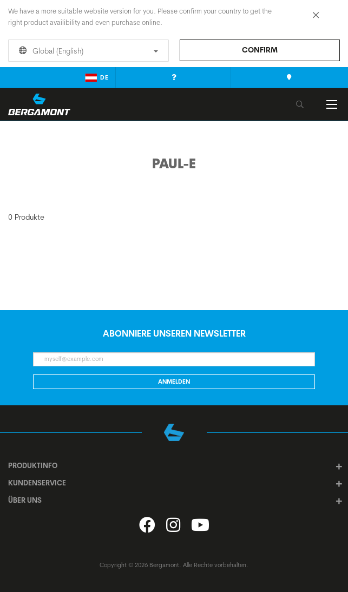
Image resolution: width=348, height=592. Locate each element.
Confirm (260, 50)
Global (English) (86, 51)
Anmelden (174, 381)
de (97, 77)
